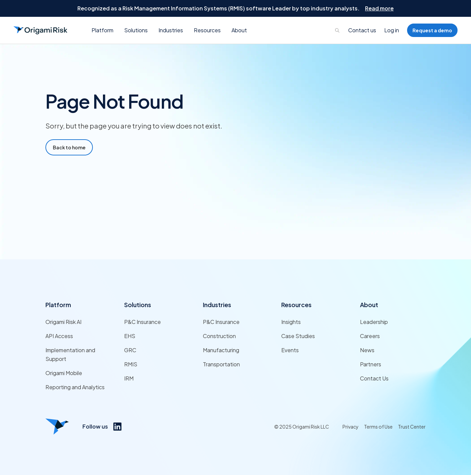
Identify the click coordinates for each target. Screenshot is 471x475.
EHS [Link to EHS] (129, 335)
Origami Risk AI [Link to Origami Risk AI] (63, 321)
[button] (102, 30)
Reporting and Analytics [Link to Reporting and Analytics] (75, 387)
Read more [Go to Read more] (379, 8)
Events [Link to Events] (290, 350)
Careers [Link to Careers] (370, 335)
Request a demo (432, 30)
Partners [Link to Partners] (370, 364)
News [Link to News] (367, 350)
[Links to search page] (337, 30)
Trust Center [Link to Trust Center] (412, 427)
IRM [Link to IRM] (129, 378)
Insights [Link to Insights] (291, 321)
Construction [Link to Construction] (219, 335)
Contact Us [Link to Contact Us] (374, 378)
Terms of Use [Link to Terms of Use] (378, 427)
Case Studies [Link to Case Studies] (298, 335)
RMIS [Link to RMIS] (130, 364)
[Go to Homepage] (40, 30)
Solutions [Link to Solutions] (137, 304)
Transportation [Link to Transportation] (221, 364)
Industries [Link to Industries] (217, 304)
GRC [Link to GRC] (130, 350)
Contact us (362, 30)
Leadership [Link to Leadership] (374, 321)
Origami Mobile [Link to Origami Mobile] (63, 372)
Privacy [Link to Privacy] (350, 427)
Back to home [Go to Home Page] (69, 147)
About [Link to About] (369, 304)
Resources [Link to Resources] (296, 304)
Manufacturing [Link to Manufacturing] (221, 350)
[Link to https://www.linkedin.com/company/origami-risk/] (117, 427)
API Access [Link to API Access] (59, 335)
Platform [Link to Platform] (58, 304)
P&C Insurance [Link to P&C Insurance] (142, 321)
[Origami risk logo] (57, 426)
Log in (391, 30)
